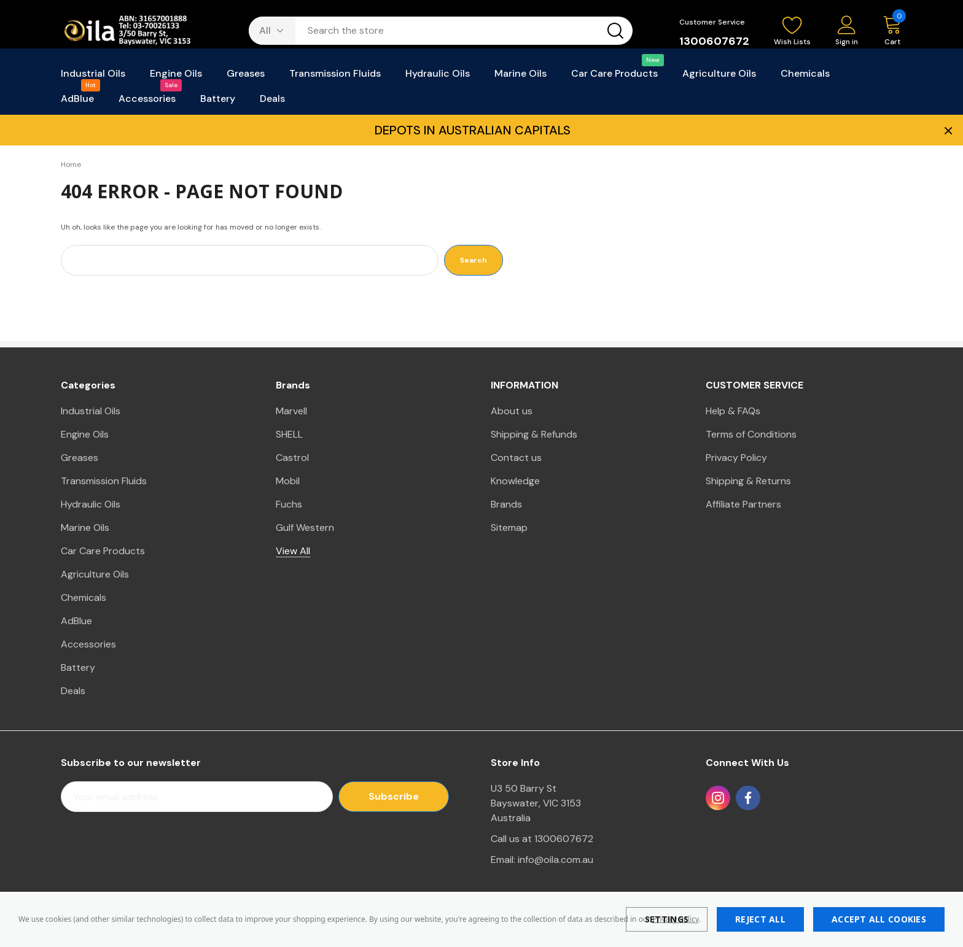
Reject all (760, 919)
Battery (78, 667)
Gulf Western (305, 527)
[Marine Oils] (520, 77)
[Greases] (246, 77)
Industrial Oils (90, 410)
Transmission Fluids (104, 480)
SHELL (289, 434)
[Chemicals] (805, 77)
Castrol (292, 457)
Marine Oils (85, 527)
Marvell (291, 410)
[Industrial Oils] (93, 77)
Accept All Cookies (879, 919)
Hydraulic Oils (90, 504)
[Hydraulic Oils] (437, 77)
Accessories (88, 644)
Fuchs (289, 504)
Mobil (288, 480)
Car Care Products (103, 550)
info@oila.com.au (555, 859)
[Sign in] (846, 31)
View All (293, 550)
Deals (73, 690)
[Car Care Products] (614, 77)
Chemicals (83, 597)
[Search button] (615, 31)
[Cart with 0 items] (886, 31)
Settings (666, 919)
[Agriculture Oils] (719, 77)
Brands (506, 504)
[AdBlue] (77, 102)
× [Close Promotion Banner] (947, 130)
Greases (79, 457)
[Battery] (217, 102)
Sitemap (509, 527)
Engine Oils (85, 434)
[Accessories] (147, 102)
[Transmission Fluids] (335, 77)
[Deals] (272, 102)
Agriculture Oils (95, 574)
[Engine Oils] (176, 77)
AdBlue (76, 620)
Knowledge (515, 480)
